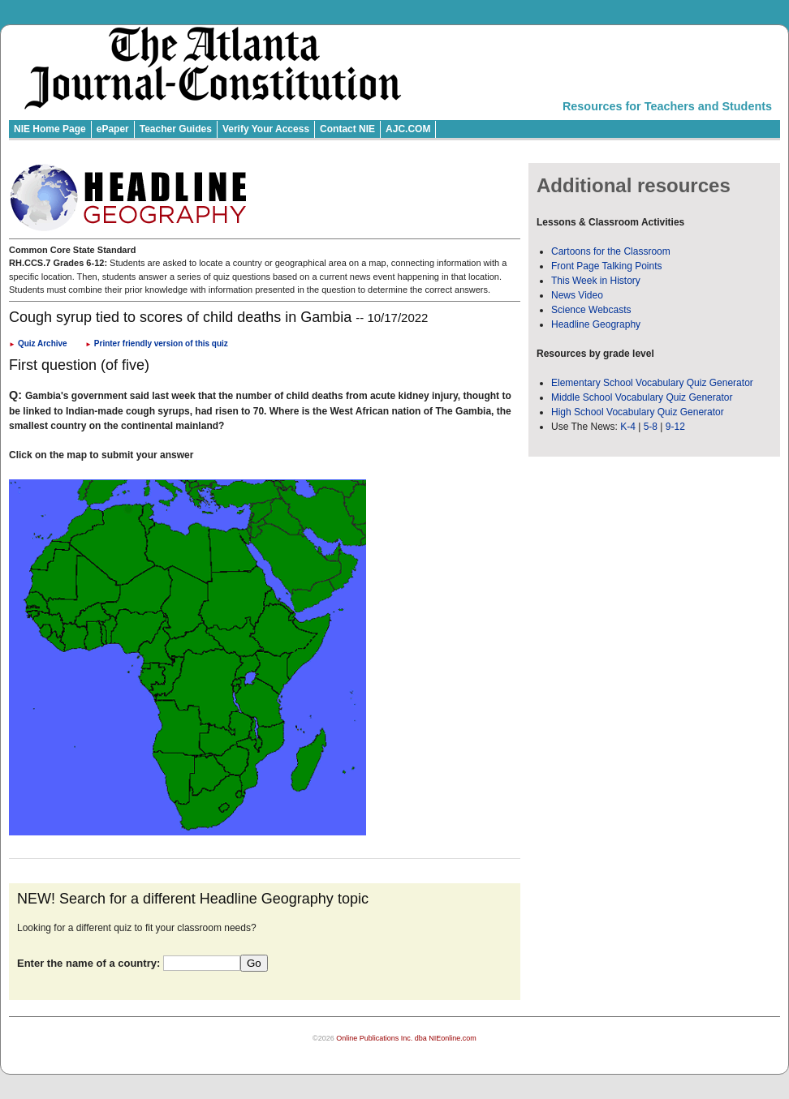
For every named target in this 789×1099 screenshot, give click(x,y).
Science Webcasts (591, 310)
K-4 (628, 426)
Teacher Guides (176, 129)
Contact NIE (347, 129)
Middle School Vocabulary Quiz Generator (641, 397)
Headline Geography (595, 324)
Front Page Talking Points (606, 266)
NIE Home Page (50, 129)
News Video (577, 295)
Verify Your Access (265, 129)
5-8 (652, 426)
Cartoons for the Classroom (610, 251)
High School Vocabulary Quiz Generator (637, 412)
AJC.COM (408, 129)
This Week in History (595, 280)
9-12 (675, 426)
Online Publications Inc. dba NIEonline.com (406, 1038)
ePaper (113, 129)
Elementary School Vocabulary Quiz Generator (652, 383)
